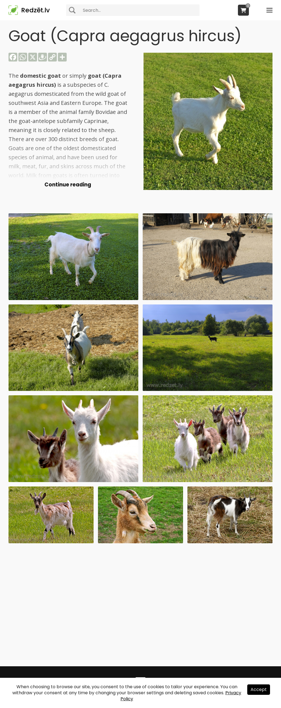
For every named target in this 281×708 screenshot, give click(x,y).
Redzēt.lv (35, 10)
